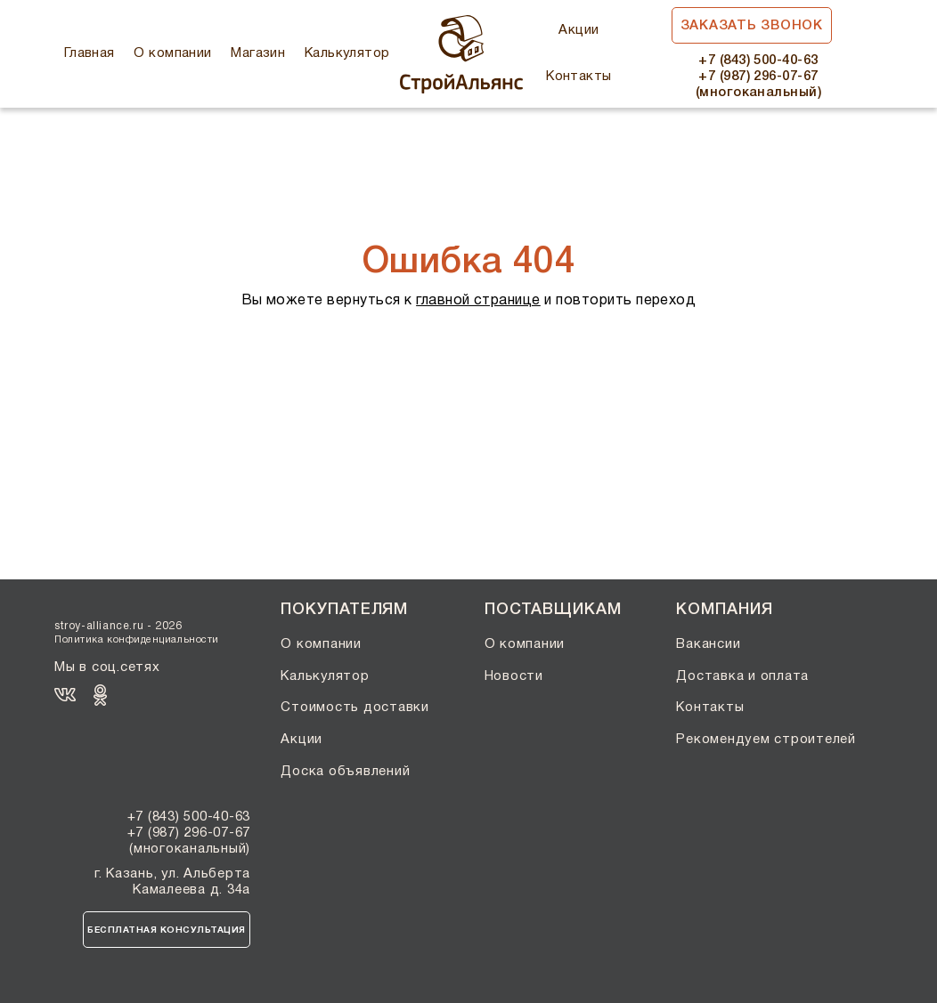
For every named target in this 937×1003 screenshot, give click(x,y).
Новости (514, 676)
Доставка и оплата (742, 676)
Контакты (579, 76)
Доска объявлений (345, 771)
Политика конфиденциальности (136, 639)
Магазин (258, 53)
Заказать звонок (751, 26)
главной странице (478, 301)
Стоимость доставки (355, 707)
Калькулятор (347, 53)
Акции (578, 30)
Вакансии (708, 644)
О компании (173, 53)
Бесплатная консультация (166, 930)
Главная (89, 53)
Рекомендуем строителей (766, 739)
